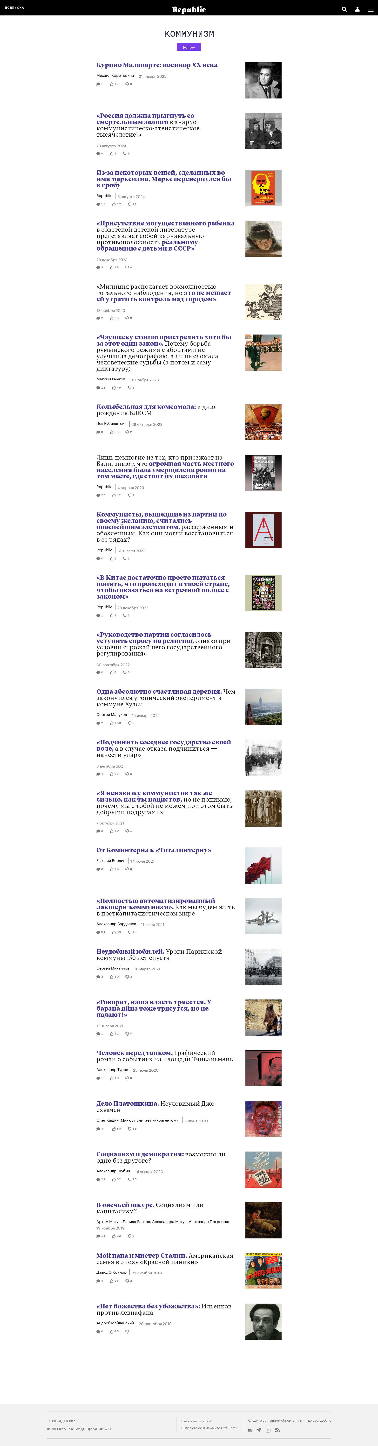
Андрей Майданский (115, 1322)
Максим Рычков (111, 378)
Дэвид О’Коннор (112, 1272)
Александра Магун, (170, 1221)
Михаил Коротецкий (115, 75)
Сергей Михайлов (113, 967)
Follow (189, 47)
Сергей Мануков (112, 714)
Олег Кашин (137, 1120)
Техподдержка (61, 1421)
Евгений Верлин (111, 860)
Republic (104, 195)
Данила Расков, (137, 1221)
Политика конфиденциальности (79, 1429)
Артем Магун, (109, 1221)
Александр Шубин (113, 1170)
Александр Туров (112, 1069)
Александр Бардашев (116, 923)
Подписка (14, 7)
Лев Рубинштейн (112, 423)
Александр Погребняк (209, 1221)
